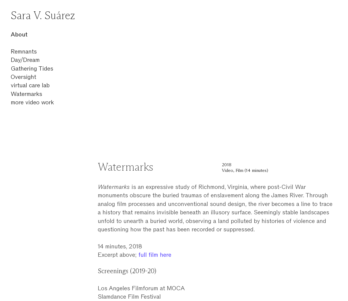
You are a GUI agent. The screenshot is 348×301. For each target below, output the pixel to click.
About (19, 34)
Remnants (24, 51)
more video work (32, 102)
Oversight (23, 76)
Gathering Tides (32, 68)
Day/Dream (25, 59)
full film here (154, 254)
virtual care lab (30, 85)
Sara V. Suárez (43, 16)
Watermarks (26, 93)
